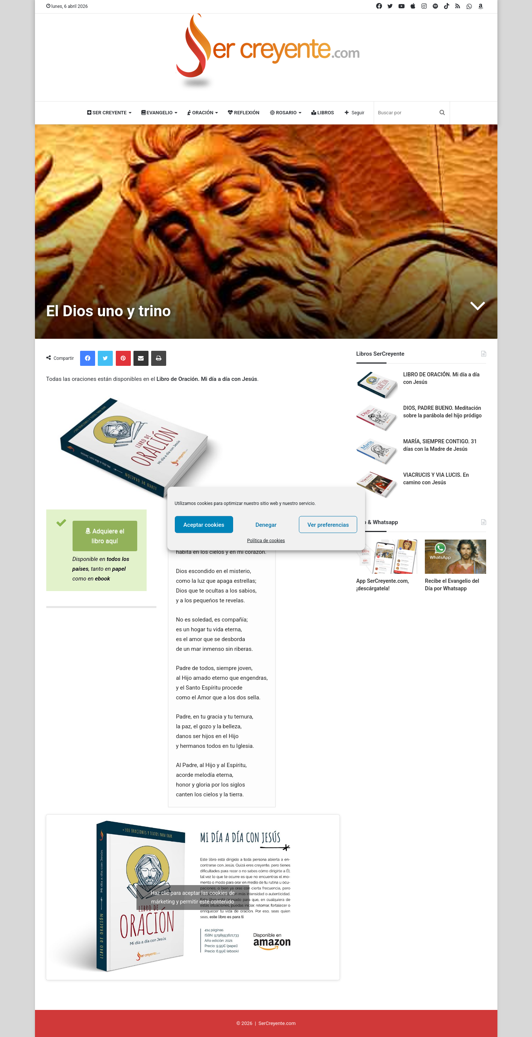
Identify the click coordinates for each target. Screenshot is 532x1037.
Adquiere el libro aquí (104, 535)
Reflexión (243, 112)
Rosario (283, 112)
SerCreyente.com (277, 1023)
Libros (322, 112)
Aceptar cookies (203, 524)
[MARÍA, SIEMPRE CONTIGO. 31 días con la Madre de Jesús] (377, 452)
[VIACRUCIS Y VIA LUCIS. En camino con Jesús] (377, 486)
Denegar (265, 524)
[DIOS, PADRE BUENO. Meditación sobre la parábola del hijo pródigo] (377, 419)
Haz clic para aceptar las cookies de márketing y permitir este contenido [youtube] (193, 897)
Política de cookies (266, 540)
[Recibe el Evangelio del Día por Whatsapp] (455, 557)
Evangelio (157, 112)
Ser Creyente (107, 112)
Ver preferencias (328, 524)
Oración (200, 112)
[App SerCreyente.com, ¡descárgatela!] (386, 557)
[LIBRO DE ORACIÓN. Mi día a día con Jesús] (377, 385)
